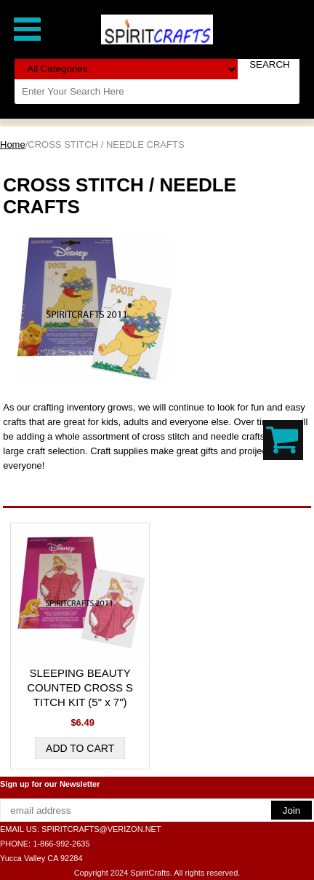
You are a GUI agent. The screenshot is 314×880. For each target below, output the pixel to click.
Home (12, 144)
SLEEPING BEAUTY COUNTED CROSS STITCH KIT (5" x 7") (80, 687)
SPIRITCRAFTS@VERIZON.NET (101, 829)
